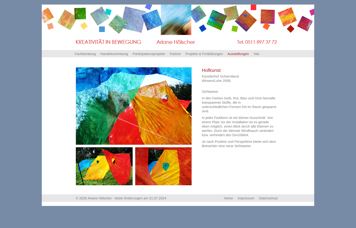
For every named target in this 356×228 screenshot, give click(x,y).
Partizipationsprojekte (149, 54)
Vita (256, 54)
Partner (175, 54)
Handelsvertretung (114, 54)
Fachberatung (85, 54)
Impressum (245, 198)
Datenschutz (268, 198)
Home (228, 198)
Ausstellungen (238, 54)
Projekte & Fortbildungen (204, 54)
